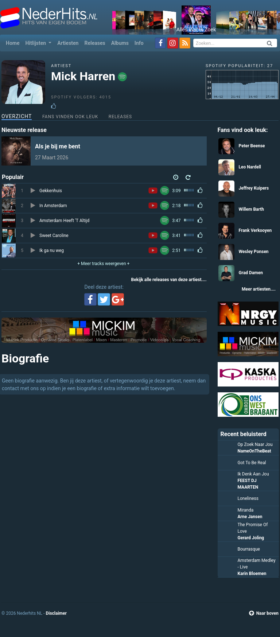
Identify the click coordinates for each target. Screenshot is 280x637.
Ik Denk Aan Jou (253, 474)
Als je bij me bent (57, 146)
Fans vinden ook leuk (70, 116)
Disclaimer (56, 613)
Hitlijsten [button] (36, 43)
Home (14, 42)
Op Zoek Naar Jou (255, 444)
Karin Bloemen (252, 573)
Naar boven (264, 613)
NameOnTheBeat (254, 451)
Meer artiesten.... (259, 289)
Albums (120, 43)
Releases (94, 43)
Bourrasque (249, 549)
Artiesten (67, 43)
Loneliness (248, 498)
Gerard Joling (251, 537)
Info (139, 43)
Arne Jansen (250, 516)
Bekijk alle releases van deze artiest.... (169, 279)
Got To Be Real (252, 462)
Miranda (246, 510)
